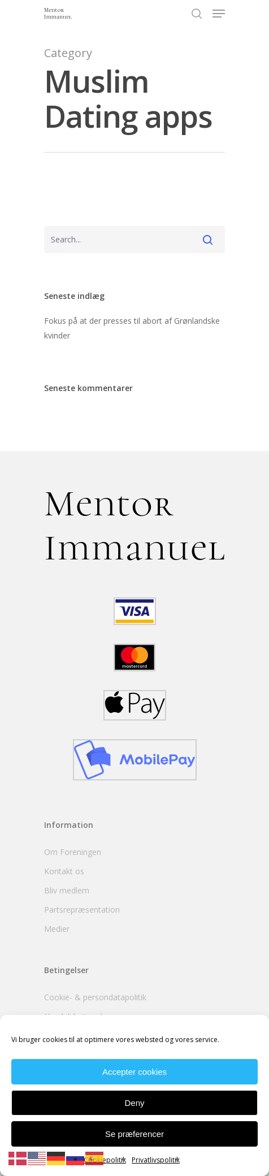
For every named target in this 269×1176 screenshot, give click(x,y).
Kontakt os (64, 871)
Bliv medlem (66, 890)
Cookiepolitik (105, 1160)
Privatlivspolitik (156, 1160)
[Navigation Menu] (218, 13)
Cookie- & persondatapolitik (95, 997)
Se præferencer (134, 1134)
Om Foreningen (72, 852)
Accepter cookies (134, 1072)
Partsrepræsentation (82, 909)
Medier (57, 928)
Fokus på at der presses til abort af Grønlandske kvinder (132, 328)
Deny (134, 1103)
